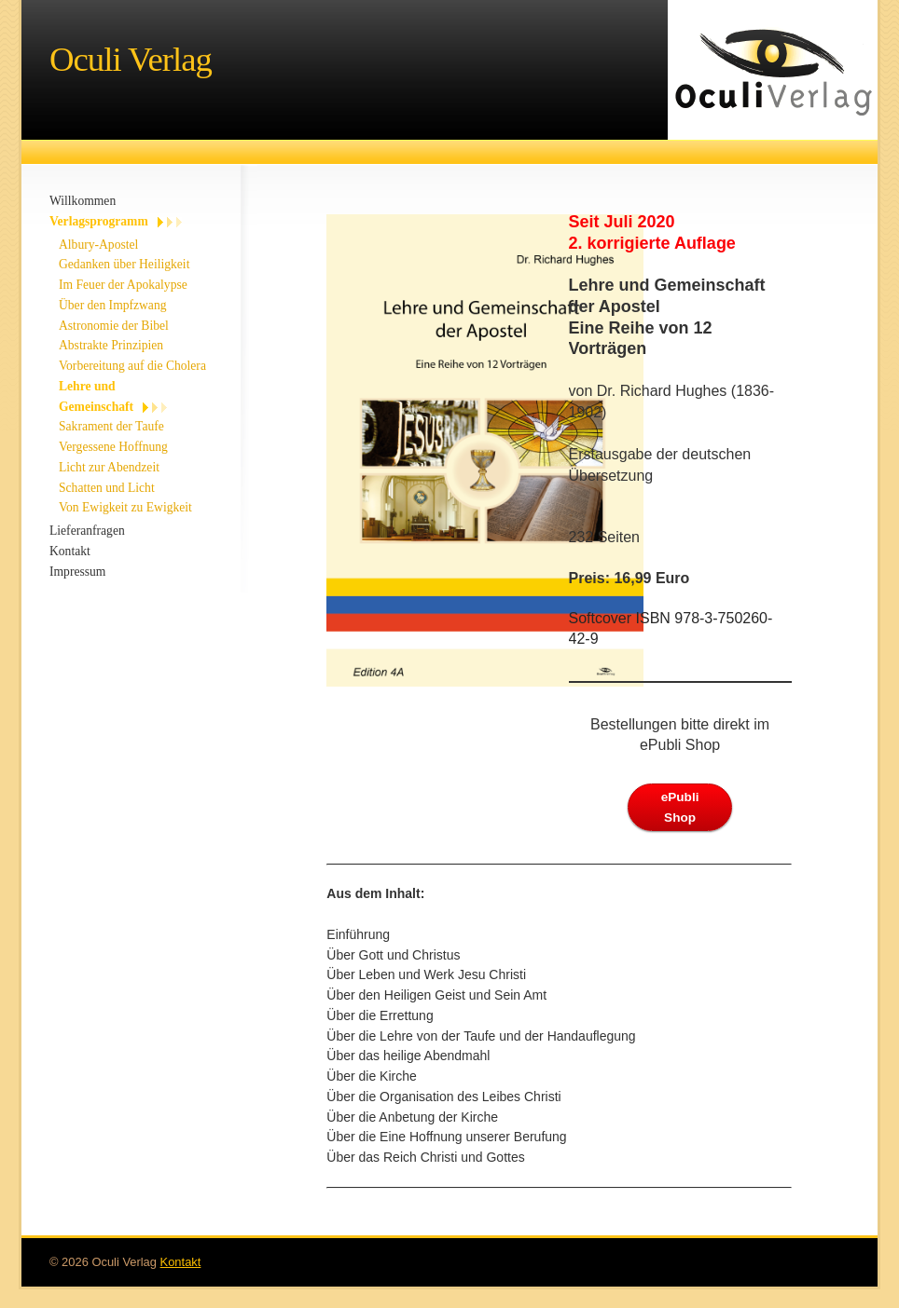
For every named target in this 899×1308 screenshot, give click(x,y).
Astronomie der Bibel (114, 326)
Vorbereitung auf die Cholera (132, 366)
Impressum (77, 572)
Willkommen (82, 201)
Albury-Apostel (98, 245)
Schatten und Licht (107, 488)
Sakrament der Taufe (111, 426)
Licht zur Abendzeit (109, 467)
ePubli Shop (680, 807)
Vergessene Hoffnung (113, 447)
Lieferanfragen (87, 531)
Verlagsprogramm (98, 221)
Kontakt (69, 551)
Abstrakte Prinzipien (111, 345)
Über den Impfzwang (113, 305)
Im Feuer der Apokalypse (123, 285)
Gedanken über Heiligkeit (124, 264)
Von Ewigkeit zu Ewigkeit (125, 507)
